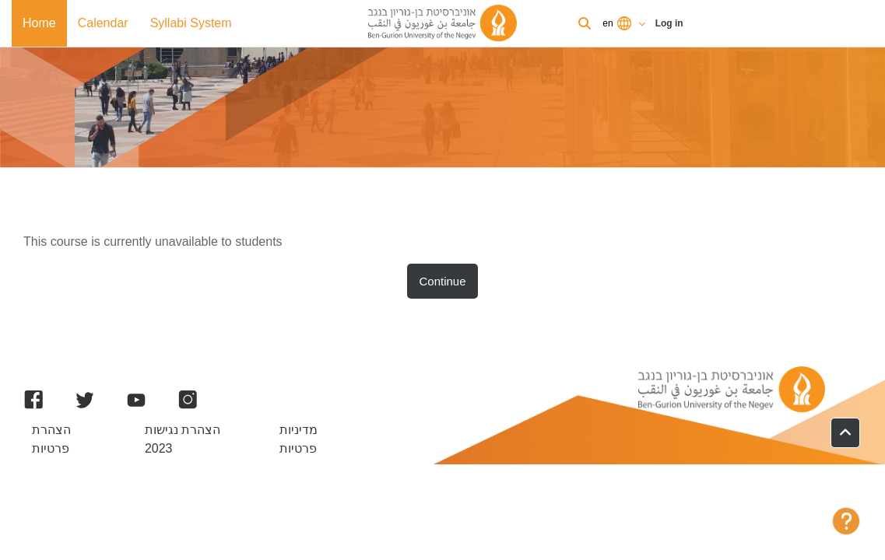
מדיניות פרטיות (298, 439)
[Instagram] (188, 400)
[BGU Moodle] (442, 23)
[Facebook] (33, 400)
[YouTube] (136, 400)
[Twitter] (85, 400)
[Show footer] (846, 521)
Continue (443, 281)
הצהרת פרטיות (51, 439)
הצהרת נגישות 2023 (182, 439)
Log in (669, 23)
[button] (845, 433)
